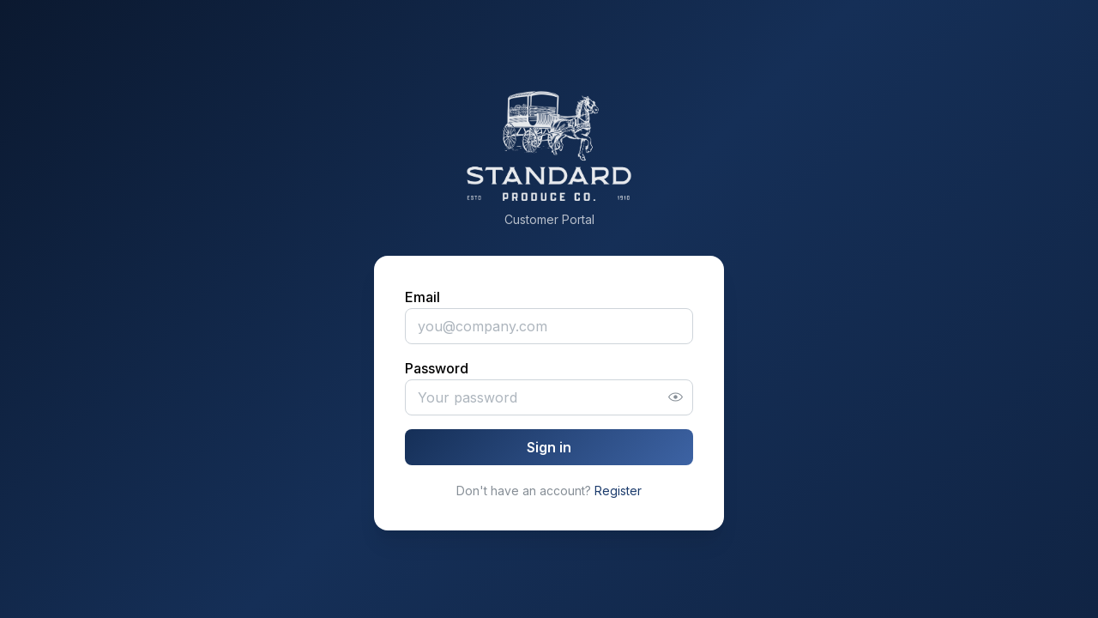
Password (436, 368)
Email (422, 297)
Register (618, 490)
